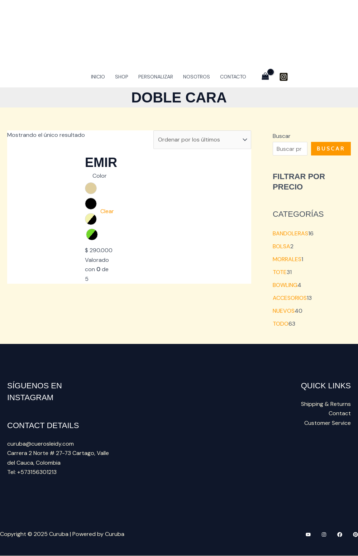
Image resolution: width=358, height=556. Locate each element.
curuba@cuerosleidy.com (40, 443)
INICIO (98, 76)
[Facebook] (339, 534)
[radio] (91, 188)
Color (99, 175)
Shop (121, 76)
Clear (107, 211)
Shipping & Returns (326, 404)
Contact (340, 413)
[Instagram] (283, 76)
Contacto (233, 76)
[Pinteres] (355, 534)
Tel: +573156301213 (32, 472)
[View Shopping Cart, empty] (265, 76)
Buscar (282, 136)
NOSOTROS (196, 76)
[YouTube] (308, 534)
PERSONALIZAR (155, 76)
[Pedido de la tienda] (202, 139)
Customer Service (327, 423)
